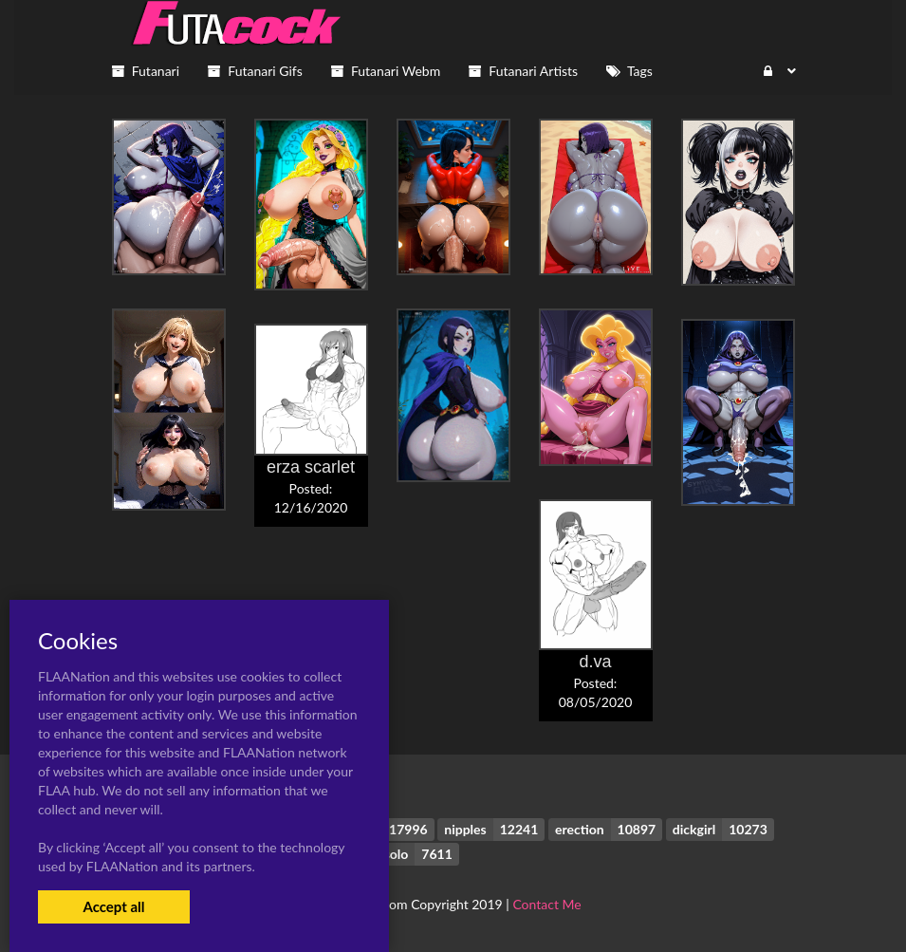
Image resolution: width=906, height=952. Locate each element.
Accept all (113, 906)
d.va (595, 661)
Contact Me (546, 904)
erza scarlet (311, 466)
